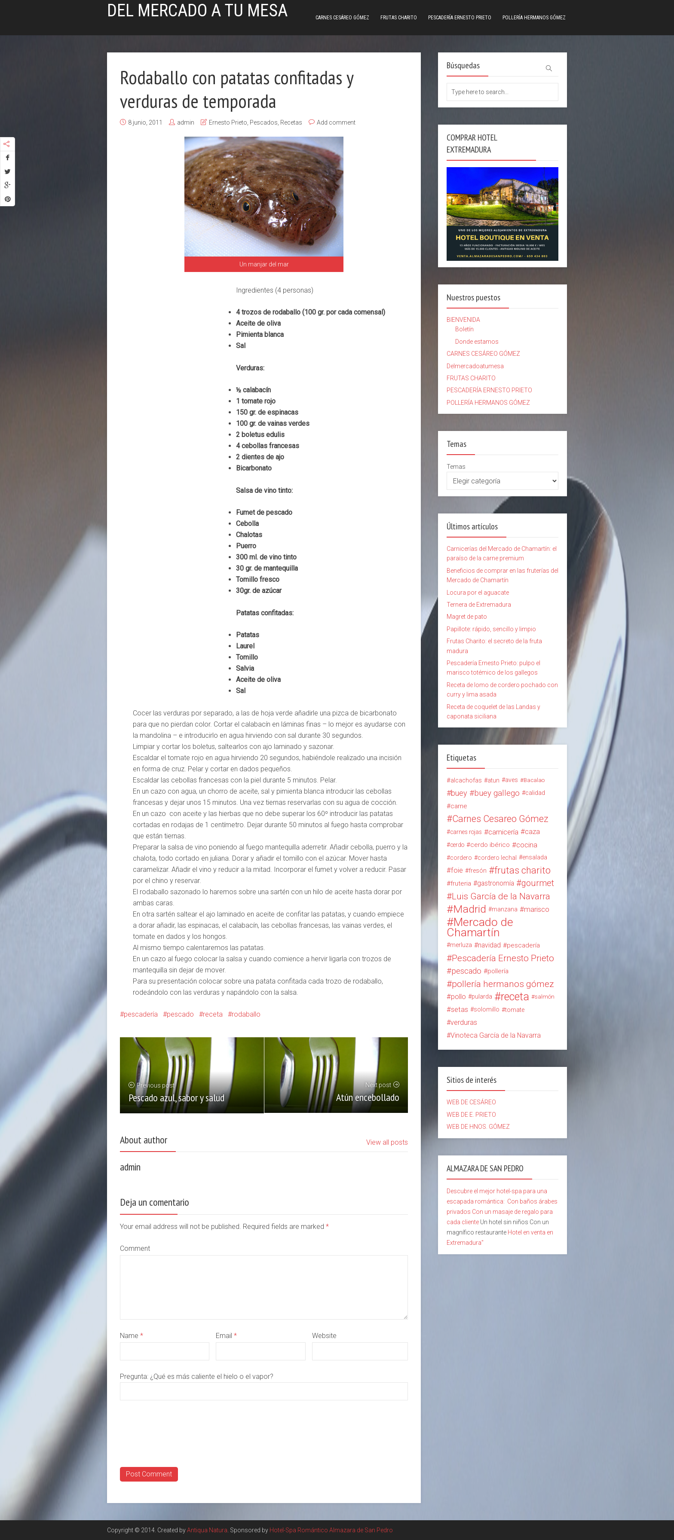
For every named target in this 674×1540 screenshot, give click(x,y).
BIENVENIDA (463, 319)
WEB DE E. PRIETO (471, 1114)
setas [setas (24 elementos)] (459, 1009)
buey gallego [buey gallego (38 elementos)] (497, 793)
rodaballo (246, 1014)
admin (185, 122)
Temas (456, 466)
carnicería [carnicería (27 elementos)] (503, 832)
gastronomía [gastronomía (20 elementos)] (495, 883)
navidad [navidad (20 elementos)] (489, 945)
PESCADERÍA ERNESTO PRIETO (459, 18)
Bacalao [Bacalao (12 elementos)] (534, 780)
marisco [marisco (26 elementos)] (536, 909)
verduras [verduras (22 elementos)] (463, 1022)
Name (131, 1336)
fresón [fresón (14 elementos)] (478, 870)
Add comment (336, 122)
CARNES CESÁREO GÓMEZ (342, 18)
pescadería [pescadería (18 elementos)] (523, 945)
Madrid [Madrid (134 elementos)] (469, 909)
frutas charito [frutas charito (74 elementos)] (522, 870)
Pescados (264, 122)
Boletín (464, 329)
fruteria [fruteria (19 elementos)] (460, 883)
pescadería (141, 1014)
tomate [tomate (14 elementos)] (514, 1009)
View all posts (387, 1142)
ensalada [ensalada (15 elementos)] (534, 857)
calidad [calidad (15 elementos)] (535, 793)
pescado (180, 1014)
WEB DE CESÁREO (471, 1102)
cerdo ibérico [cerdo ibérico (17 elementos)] (490, 845)
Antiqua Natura (207, 1530)
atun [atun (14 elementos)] (493, 780)
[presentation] (185, 1450)
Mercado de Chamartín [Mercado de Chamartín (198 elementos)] (480, 927)
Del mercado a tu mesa (197, 10)
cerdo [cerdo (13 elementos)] (457, 844)
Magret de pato (467, 616)
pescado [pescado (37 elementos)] (466, 971)
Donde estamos (477, 341)
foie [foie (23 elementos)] (457, 870)
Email (226, 1336)
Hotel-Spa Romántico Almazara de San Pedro (331, 1530)
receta (213, 1014)
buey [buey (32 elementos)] (459, 793)
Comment (135, 1248)
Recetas (291, 122)
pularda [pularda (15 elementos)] (482, 996)
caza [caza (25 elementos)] (532, 832)
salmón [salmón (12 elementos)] (545, 996)
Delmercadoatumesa (475, 366)
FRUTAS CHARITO (398, 18)
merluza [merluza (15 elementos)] (461, 945)
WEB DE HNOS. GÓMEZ (478, 1126)
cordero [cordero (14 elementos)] (461, 857)
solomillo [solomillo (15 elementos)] (486, 1009)
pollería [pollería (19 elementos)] (498, 971)
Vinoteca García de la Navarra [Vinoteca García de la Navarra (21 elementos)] (495, 1035)
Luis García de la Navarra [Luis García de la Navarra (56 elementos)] (501, 896)
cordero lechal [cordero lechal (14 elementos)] (497, 857)
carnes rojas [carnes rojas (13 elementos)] (466, 831)
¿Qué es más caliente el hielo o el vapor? (211, 1376)
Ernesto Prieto (228, 122)
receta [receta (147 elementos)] (515, 997)
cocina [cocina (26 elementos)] (526, 844)
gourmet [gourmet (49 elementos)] (537, 883)
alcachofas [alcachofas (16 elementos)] (466, 780)
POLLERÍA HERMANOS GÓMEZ (534, 18)
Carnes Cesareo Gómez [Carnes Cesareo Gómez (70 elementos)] (500, 819)
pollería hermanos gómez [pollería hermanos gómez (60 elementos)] (503, 984)
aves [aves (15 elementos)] (511, 780)
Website (324, 1336)
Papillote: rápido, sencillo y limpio (491, 629)
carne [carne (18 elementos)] (458, 806)
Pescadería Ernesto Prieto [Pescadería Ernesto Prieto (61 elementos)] (503, 958)
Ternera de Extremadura (479, 604)
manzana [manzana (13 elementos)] (505, 909)
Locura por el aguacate (478, 592)
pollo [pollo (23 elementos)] (458, 997)
